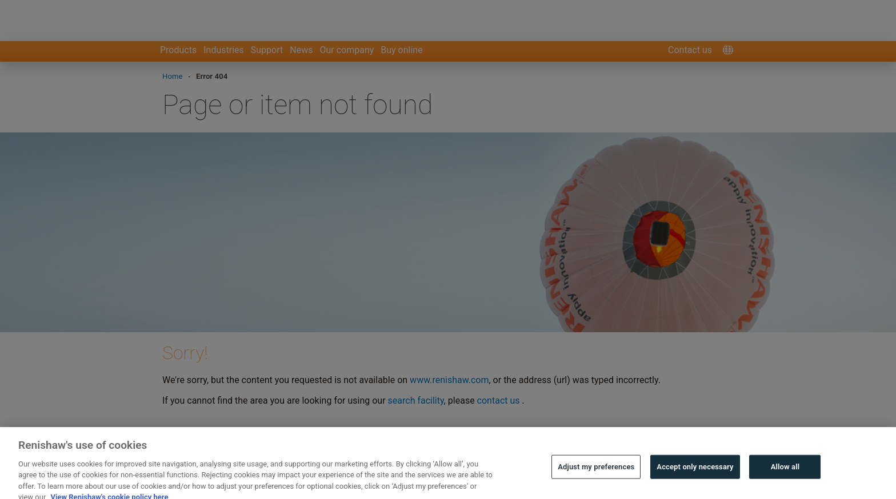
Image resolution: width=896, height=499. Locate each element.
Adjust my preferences (596, 471)
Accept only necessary (695, 471)
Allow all (785, 471)
